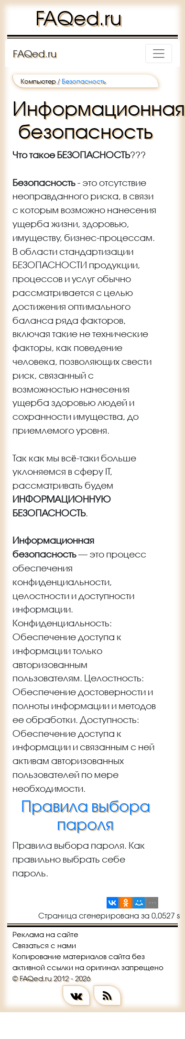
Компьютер (38, 81)
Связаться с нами (44, 945)
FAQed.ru (78, 18)
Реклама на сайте (45, 934)
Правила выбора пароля (85, 815)
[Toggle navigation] (158, 53)
